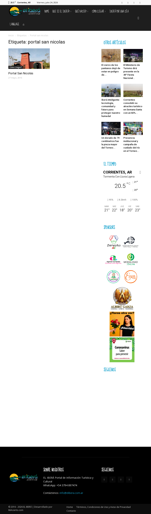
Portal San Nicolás (20, 73)
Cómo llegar (99, 11)
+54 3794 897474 (67, 485)
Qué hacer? (81, 11)
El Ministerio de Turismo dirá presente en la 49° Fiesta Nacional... (131, 71)
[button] (138, 18)
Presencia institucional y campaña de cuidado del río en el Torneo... (131, 144)
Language (14, 24)
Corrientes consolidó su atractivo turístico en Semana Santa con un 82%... (132, 106)
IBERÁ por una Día (119, 11)
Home (47, 11)
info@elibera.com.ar (71, 493)
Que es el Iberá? (62, 11)
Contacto (71, 510)
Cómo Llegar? (15, 67)
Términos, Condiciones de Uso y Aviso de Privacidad (103, 507)
